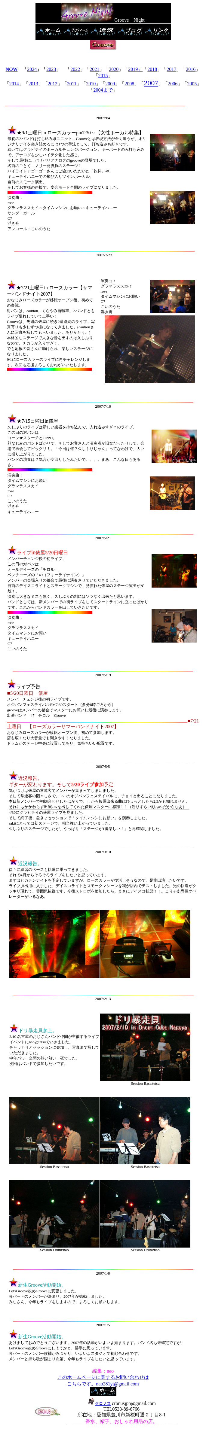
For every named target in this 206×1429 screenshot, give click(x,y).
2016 (190, 69)
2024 (32, 69)
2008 (129, 83)
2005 (192, 83)
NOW (12, 69)
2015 (103, 75)
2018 (152, 69)
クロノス (99, 1403)
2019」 (135, 69)
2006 (172, 83)
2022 (75, 69)
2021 (94, 69)
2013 (33, 83)
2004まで (103, 90)
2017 (171, 69)
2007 (151, 83)
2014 (14, 83)
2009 (110, 83)
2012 (52, 83)
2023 (51, 69)
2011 (71, 83)
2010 (91, 83)
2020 (113, 69)
